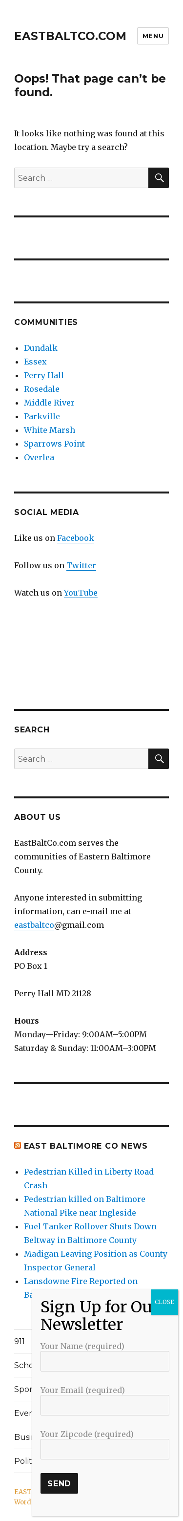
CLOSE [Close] (164, 1302)
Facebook (75, 538)
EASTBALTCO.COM (70, 36)
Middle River (49, 402)
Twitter (81, 565)
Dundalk (41, 348)
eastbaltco (34, 925)
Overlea (39, 457)
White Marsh (49, 430)
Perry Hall (44, 375)
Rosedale (42, 389)
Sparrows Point (54, 444)
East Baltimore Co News (86, 1146)
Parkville (42, 416)
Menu (152, 36)
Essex (35, 361)
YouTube (81, 593)
